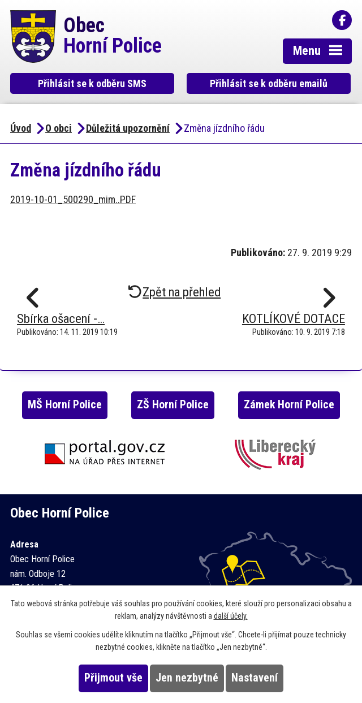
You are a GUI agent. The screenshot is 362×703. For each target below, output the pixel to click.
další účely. (231, 615)
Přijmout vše (113, 677)
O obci (58, 128)
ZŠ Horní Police (173, 404)
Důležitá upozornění (128, 128)
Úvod (20, 128)
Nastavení (254, 677)
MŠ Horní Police (65, 404)
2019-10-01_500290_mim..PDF (73, 199)
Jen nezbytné (187, 677)
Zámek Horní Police (289, 404)
